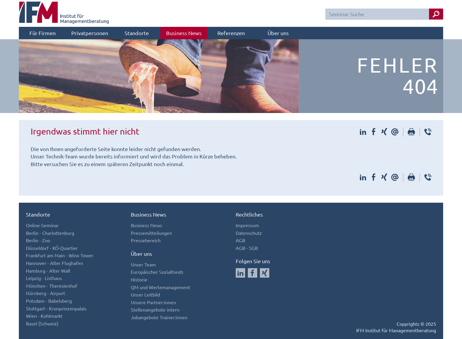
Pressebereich (146, 240)
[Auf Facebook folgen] (252, 273)
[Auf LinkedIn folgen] (240, 273)
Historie (139, 279)
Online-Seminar (42, 225)
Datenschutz (249, 233)
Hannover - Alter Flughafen (54, 263)
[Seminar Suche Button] (436, 14)
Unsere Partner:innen (153, 302)
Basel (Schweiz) (42, 323)
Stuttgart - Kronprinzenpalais (56, 308)
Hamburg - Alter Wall (48, 271)
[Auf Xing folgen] (264, 273)
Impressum (247, 225)
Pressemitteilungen (151, 233)
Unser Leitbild (145, 294)
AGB (240, 240)
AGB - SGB (247, 248)
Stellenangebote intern (155, 309)
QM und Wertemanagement (160, 287)
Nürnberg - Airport (45, 293)
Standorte (137, 33)
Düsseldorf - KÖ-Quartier (52, 248)
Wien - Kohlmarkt (44, 316)
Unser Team (143, 264)
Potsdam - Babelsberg (49, 301)
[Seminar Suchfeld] (384, 14)
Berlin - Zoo (38, 240)
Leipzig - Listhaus (44, 278)
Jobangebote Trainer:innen (159, 317)
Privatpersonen (89, 33)
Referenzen (231, 33)
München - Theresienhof (51, 286)
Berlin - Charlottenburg (50, 233)
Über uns (278, 33)
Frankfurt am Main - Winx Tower (59, 255)
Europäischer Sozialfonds (157, 272)
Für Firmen (42, 33)
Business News (184, 33)
